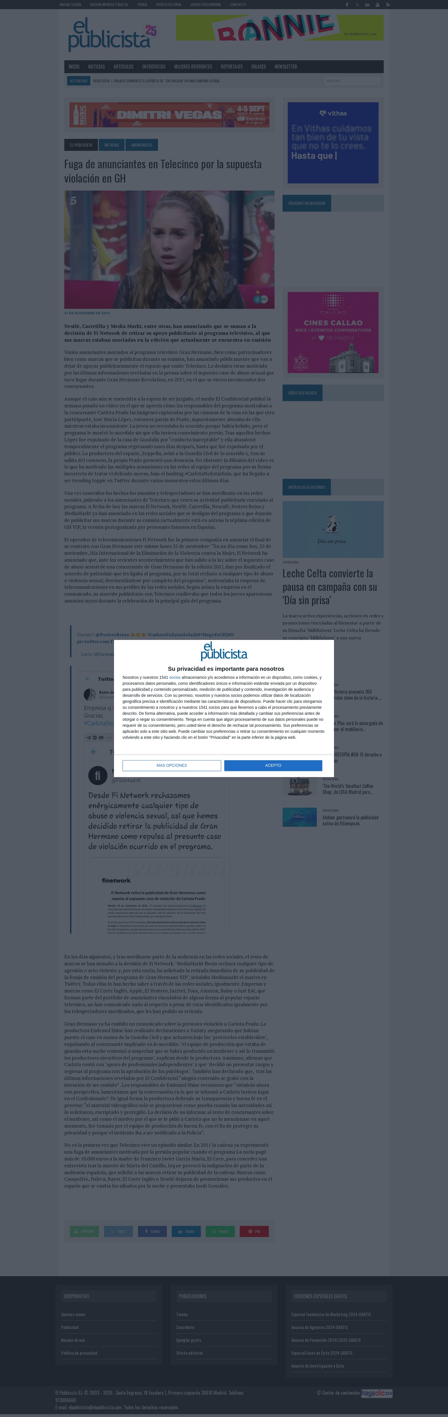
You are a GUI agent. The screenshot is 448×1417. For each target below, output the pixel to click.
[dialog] (224, 708)
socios (175, 677)
